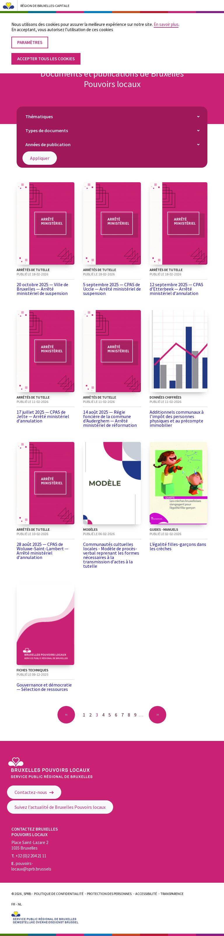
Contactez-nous (34, 792)
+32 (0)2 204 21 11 (28, 856)
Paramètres (29, 38)
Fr (13, 904)
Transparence (171, 893)
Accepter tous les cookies (46, 55)
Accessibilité (146, 893)
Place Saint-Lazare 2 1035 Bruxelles (29, 845)
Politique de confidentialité (58, 893)
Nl (20, 904)
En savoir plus (166, 20)
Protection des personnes (109, 893)
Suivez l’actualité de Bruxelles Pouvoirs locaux (60, 807)
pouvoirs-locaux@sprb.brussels (31, 866)
